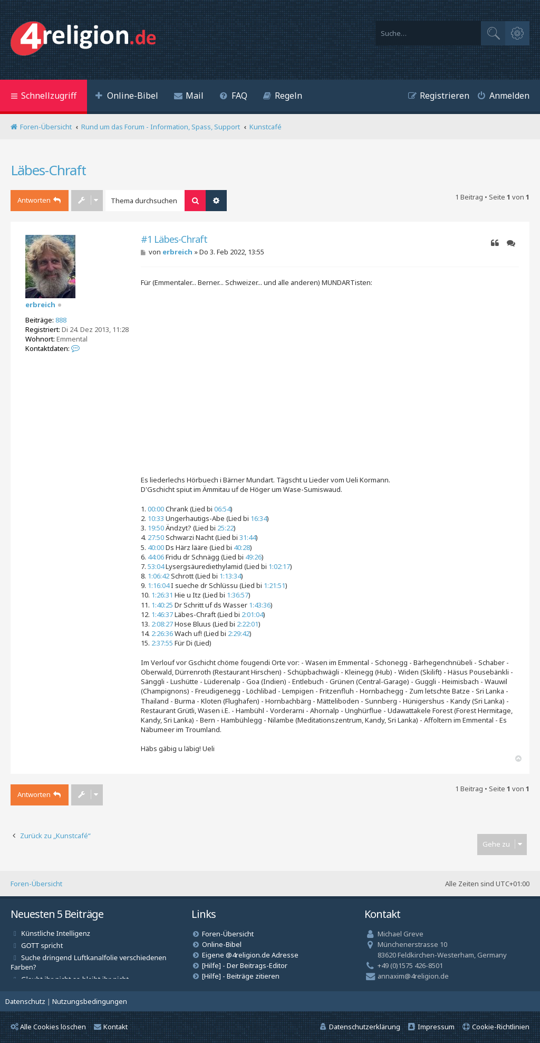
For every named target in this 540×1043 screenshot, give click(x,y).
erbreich (40, 304)
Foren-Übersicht (36, 883)
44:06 (156, 557)
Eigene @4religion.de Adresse (250, 955)
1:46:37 (162, 614)
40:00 (156, 547)
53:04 (156, 566)
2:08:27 (162, 624)
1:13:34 (230, 576)
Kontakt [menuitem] (111, 1026)
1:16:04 (158, 585)
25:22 (225, 528)
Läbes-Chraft (48, 169)
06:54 (222, 509)
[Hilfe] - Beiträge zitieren (240, 976)
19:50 (156, 528)
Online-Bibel (222, 944)
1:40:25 (162, 605)
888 (60, 320)
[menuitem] (126, 97)
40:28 (242, 547)
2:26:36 (162, 633)
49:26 (253, 557)
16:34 (258, 518)
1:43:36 (260, 605)
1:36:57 (237, 595)
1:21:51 (274, 585)
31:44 (247, 537)
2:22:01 (247, 624)
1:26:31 (162, 595)
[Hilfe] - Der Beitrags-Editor (244, 965)
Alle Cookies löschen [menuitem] (48, 1026)
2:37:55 (162, 643)
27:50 (156, 537)
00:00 (156, 509)
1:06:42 (158, 576)
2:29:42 (238, 633)
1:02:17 (279, 566)
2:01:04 (252, 614)
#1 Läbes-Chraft (174, 239)
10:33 (156, 518)
